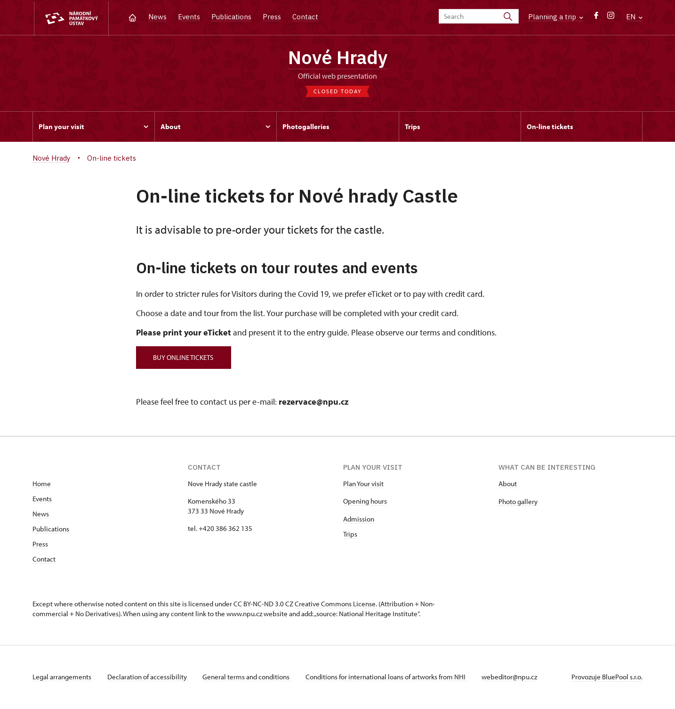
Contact (305, 16)
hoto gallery (520, 502)
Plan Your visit (363, 484)
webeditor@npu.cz (511, 677)
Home (41, 484)
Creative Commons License (335, 604)
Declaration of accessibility (148, 677)
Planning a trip (555, 16)
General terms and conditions (248, 677)
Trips (350, 534)
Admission (358, 519)
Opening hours (365, 501)
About (507, 484)
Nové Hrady (338, 58)
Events (189, 16)
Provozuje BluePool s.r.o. (607, 677)
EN (634, 16)
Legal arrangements (62, 677)
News (157, 16)
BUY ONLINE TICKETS (184, 357)
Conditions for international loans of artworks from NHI (388, 677)
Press (272, 16)
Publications (231, 16)
